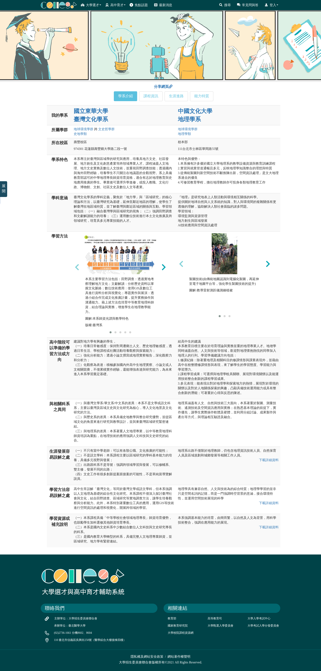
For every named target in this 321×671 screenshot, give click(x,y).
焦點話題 (139, 5)
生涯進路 (176, 96)
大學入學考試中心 (259, 618)
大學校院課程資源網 (180, 632)
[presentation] (77, 267)
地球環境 (83, 129)
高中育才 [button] (115, 5)
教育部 (172, 618)
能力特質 (201, 96)
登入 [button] (271, 5)
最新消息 (163, 5)
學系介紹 (125, 96)
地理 (184, 134)
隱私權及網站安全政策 (147, 656)
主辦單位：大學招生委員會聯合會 (75, 618)
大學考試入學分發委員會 (263, 625)
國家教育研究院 (178, 625)
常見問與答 (247, 5)
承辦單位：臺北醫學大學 (70, 625)
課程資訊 (151, 96)
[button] (110, 332)
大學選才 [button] (91, 5)
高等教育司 (215, 618)
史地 (80, 134)
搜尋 (225, 5)
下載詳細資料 (269, 460)
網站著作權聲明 (178, 656)
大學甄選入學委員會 (220, 625)
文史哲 (106, 129)
